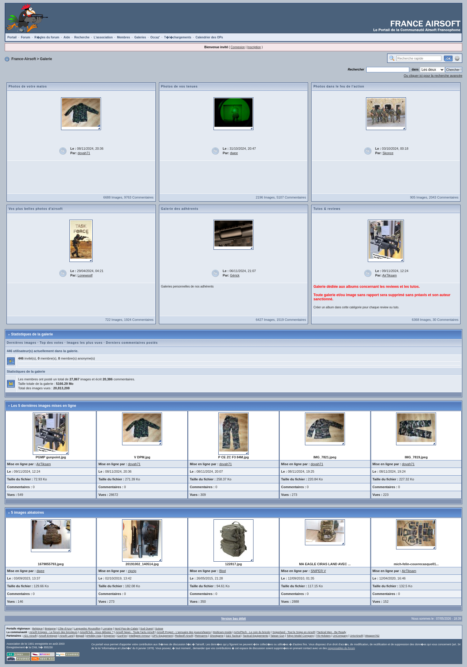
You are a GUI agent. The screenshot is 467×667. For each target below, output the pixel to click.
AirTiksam (389, 275)
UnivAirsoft (356, 635)
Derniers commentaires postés (132, 342)
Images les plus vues (84, 342)
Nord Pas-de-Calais (126, 628)
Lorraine (108, 628)
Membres (123, 37)
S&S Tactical (233, 635)
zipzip (132, 571)
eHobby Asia (94, 635)
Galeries (140, 37)
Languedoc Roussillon (87, 628)
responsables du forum (341, 648)
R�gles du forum (47, 37)
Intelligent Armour (139, 635)
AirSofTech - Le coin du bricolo (252, 632)
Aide (66, 37)
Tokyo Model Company (300, 635)
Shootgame (216, 635)
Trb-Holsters (323, 635)
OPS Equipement (162, 635)
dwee (234, 153)
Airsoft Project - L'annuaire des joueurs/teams (184, 632)
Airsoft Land (66, 635)
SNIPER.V (318, 571)
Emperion (109, 635)
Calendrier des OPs (209, 37)
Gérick (234, 275)
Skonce (387, 153)
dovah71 (83, 153)
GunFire (122, 635)
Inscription (254, 47)
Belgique (37, 628)
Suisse (159, 628)
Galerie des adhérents (180, 208)
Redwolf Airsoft (184, 635)
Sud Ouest (146, 628)
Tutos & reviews (326, 208)
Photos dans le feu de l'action (338, 86)
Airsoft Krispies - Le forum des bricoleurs (53, 632)
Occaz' (155, 37)
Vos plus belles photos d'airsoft (36, 208)
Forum (25, 37)
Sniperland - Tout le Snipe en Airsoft (293, 632)
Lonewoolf (84, 275)
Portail (12, 37)
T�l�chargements (177, 37)
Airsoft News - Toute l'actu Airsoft (135, 632)
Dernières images (21, 342)
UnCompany (340, 635)
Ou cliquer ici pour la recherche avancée (433, 75)
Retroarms (201, 635)
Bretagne (50, 628)
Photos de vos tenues (179, 86)
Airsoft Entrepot (48, 635)
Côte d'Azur (65, 628)
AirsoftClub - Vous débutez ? (96, 632)
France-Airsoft (23, 59)
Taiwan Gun (277, 635)
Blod (222, 571)
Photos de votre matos (28, 86)
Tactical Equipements (255, 635)
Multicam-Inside (222, 632)
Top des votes (51, 342)
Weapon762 (372, 635)
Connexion (238, 47)
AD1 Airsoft (30, 635)
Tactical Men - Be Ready (331, 632)
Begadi (80, 635)
